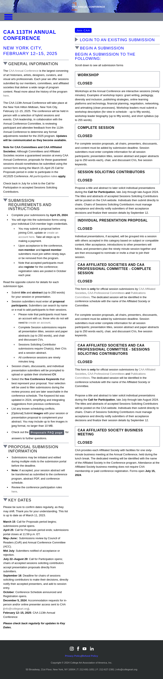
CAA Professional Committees (106, 293)
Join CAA (83, 30)
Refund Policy (90, 656)
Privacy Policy (73, 656)
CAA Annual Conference (23, 70)
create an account (39, 322)
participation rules (46, 176)
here (6, 95)
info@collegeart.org (16, 608)
